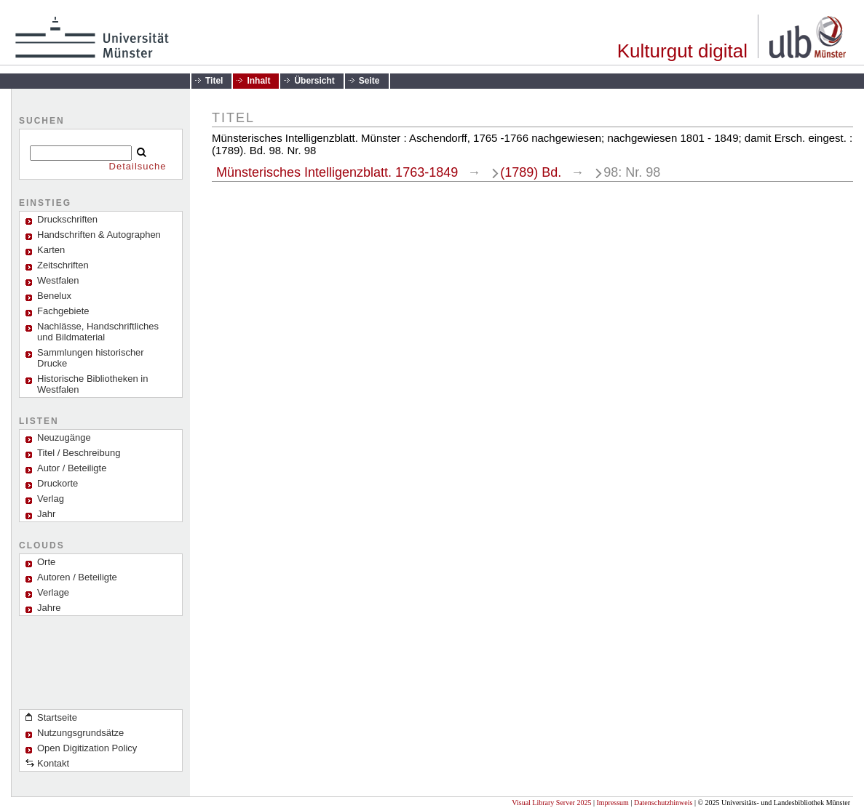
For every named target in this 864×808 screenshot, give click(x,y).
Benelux (54, 295)
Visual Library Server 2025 (551, 803)
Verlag (50, 498)
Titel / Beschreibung (78, 452)
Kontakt (53, 763)
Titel (214, 81)
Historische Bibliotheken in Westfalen (92, 384)
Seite (369, 81)
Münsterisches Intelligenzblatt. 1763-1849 (337, 172)
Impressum (612, 803)
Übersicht (314, 81)
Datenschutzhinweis (663, 803)
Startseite (57, 717)
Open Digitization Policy (87, 748)
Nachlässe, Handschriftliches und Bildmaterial (98, 332)
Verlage (53, 592)
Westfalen (58, 280)
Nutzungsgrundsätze (80, 732)
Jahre (49, 607)
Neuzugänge (64, 437)
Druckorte (57, 483)
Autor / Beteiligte (71, 468)
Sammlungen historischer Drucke (90, 358)
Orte (46, 561)
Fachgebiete (63, 310)
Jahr (46, 513)
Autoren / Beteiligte (77, 577)
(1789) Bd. (530, 172)
